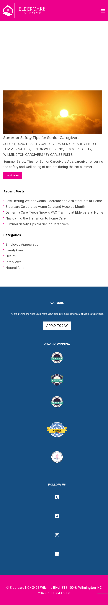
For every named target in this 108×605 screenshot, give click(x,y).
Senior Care (72, 144)
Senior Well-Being (47, 149)
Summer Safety (78, 149)
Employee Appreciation (23, 244)
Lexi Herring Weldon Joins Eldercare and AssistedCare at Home (54, 201)
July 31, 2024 (13, 144)
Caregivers (51, 144)
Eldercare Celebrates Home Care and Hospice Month (45, 207)
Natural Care (15, 268)
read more (13, 175)
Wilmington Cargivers (23, 155)
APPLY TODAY (57, 326)
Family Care (14, 250)
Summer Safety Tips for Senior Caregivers (41, 137)
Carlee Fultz (61, 155)
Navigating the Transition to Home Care (36, 218)
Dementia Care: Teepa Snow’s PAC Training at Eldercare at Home (54, 212)
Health (32, 144)
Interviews (13, 262)
